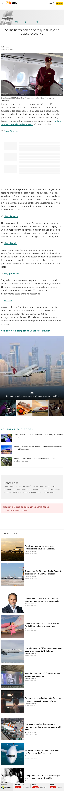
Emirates (8, 300)
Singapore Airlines (12, 273)
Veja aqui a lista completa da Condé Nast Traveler (25, 330)
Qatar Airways (10, 131)
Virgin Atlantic (10, 243)
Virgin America (11, 216)
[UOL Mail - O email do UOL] (50, 3)
